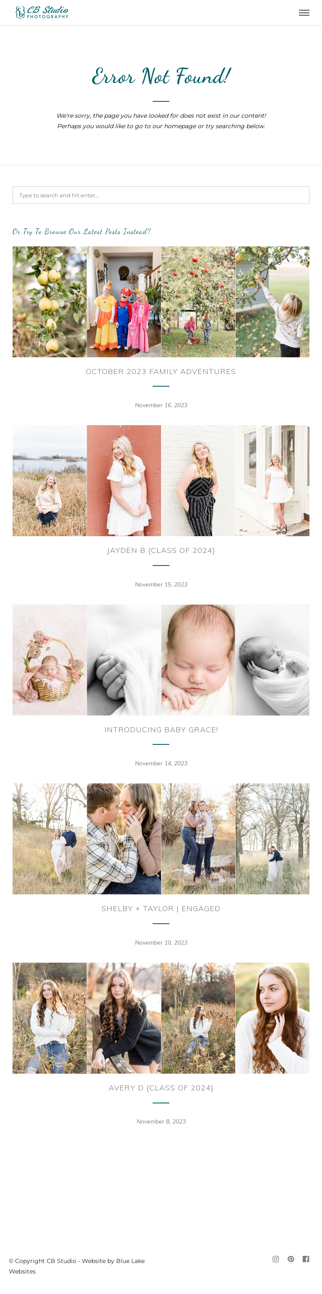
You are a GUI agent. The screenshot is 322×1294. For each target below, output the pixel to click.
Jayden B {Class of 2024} (161, 550)
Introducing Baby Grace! (161, 729)
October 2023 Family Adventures (161, 371)
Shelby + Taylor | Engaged (161, 908)
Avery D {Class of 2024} (161, 1088)
